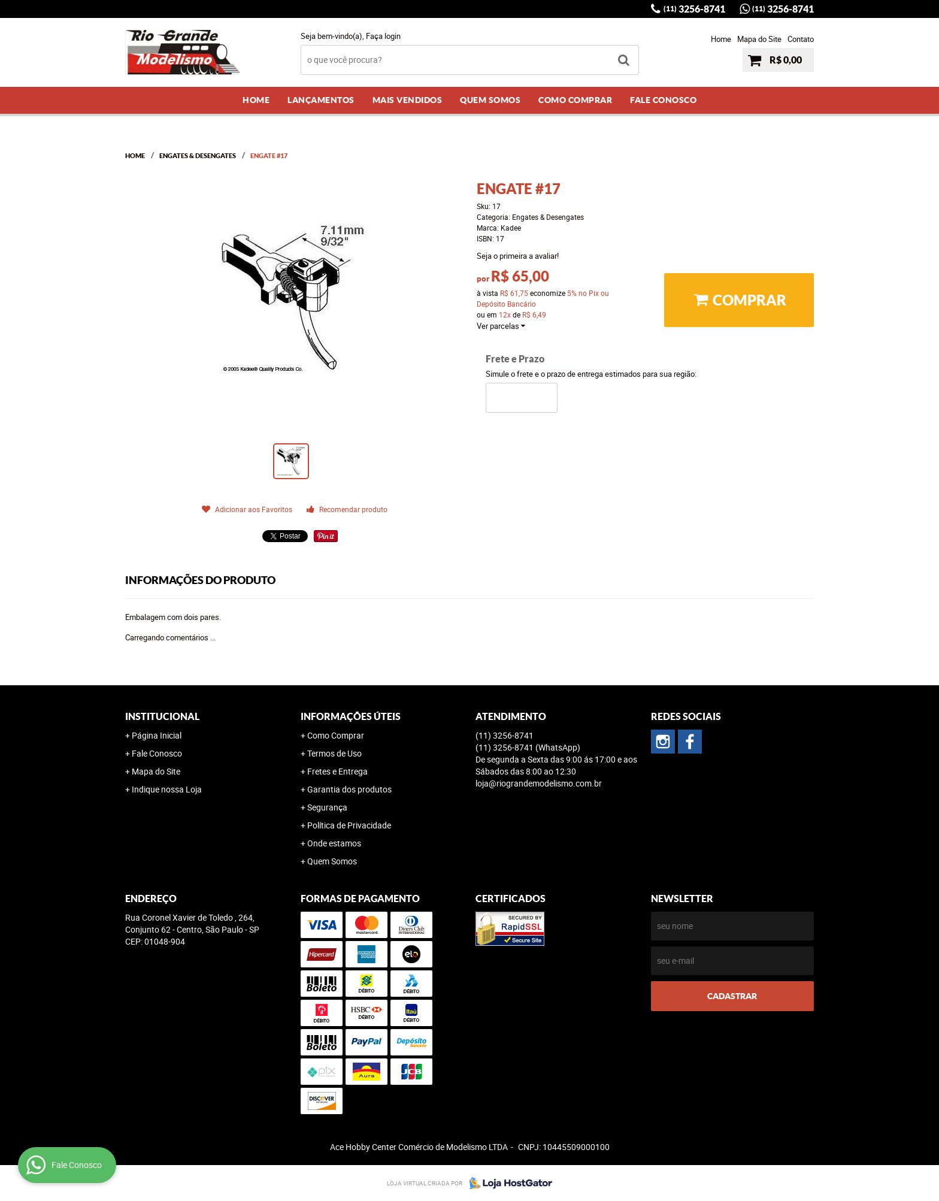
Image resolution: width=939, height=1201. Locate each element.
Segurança (327, 807)
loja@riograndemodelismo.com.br (538, 783)
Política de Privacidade (349, 825)
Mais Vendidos (407, 100)
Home (721, 39)
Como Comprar (575, 100)
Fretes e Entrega (337, 771)
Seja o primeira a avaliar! (518, 255)
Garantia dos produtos (349, 789)
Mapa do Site (759, 39)
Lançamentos (321, 100)
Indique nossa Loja (167, 789)
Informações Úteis (351, 716)
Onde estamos (334, 843)
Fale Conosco (663, 100)
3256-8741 (694, 9)
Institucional (162, 716)
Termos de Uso (334, 753)
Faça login (383, 36)
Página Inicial (156, 735)
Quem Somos (490, 100)
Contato (800, 39)
